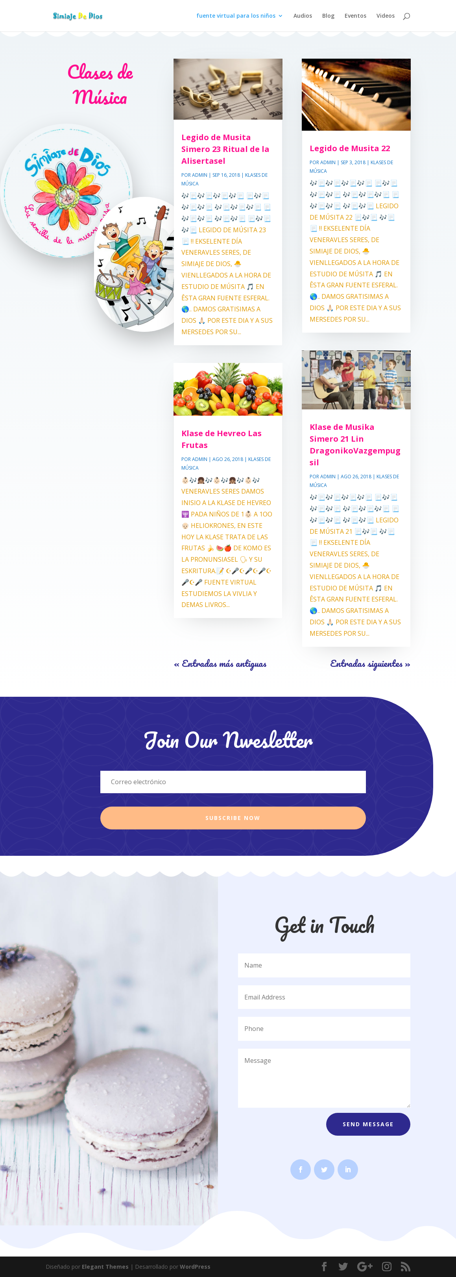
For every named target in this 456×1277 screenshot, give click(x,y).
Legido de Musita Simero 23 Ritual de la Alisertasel (225, 149)
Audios (303, 16)
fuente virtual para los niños (235, 16)
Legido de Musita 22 (350, 148)
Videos (386, 16)
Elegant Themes (105, 1266)
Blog (328, 16)
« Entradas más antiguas (220, 663)
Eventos (355, 16)
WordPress (195, 1266)
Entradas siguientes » (370, 663)
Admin (199, 175)
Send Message (368, 1124)
